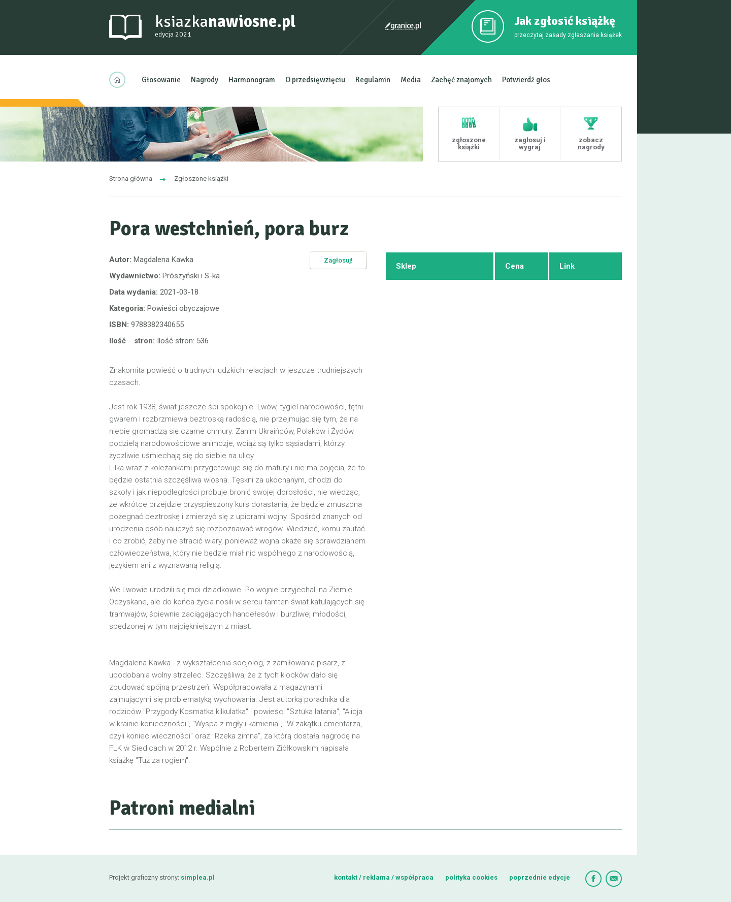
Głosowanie (161, 79)
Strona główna (130, 178)
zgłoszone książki (469, 143)
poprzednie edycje (539, 877)
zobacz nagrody (591, 143)
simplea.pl (198, 877)
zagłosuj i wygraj (530, 143)
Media (411, 79)
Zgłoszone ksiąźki (201, 178)
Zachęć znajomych (461, 79)
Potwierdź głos (526, 79)
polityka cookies (471, 877)
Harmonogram (251, 79)
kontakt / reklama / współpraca (384, 877)
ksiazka (225, 26)
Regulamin (372, 79)
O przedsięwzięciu (315, 79)
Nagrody (204, 79)
